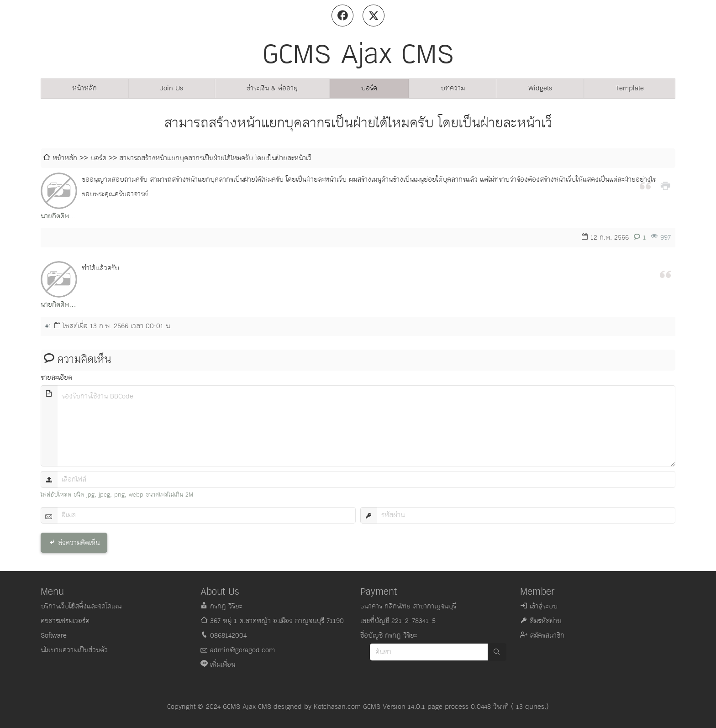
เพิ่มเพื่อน (222, 664)
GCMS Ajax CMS (247, 706)
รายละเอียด (56, 377)
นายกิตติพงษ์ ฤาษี (59, 217)
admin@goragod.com (242, 650)
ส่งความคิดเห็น (79, 543)
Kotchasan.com (337, 706)
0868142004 (228, 635)
